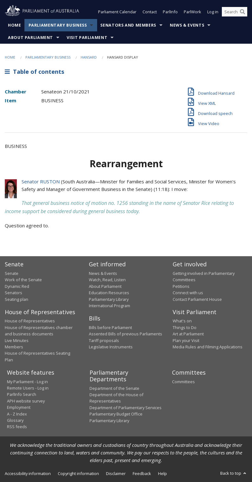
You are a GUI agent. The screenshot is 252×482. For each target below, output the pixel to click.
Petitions (181, 286)
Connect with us (188, 292)
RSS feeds (17, 426)
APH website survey (26, 401)
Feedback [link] (142, 473)
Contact (150, 12)
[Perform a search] (242, 12)
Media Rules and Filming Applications (207, 347)
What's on (182, 321)
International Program (109, 305)
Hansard (89, 57)
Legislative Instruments (111, 347)
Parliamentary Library (109, 299)
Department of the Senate (114, 388)
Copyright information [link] (78, 473)
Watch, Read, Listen (107, 279)
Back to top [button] (233, 473)
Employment (18, 407)
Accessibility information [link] (28, 473)
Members (14, 347)
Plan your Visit (186, 340)
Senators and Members (128, 25)
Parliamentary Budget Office (116, 414)
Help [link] (162, 473)
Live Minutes (17, 340)
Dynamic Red (17, 286)
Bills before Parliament (110, 327)
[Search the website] (234, 12)
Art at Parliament (188, 334)
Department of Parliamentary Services (126, 407)
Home (14, 25)
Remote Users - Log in (28, 388)
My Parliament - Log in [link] (27, 381)
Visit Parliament (87, 37)
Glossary (15, 420)
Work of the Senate (23, 279)
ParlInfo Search (21, 394)
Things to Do (184, 327)
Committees (183, 381)
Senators (13, 292)
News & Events (187, 25)
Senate (11, 273)
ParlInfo (170, 12)
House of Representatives (30, 321)
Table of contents (34, 72)
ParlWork (192, 12)
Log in (212, 12)
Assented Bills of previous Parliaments (125, 334)
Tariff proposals (104, 340)
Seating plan (16, 299)
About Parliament (30, 37)
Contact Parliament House (197, 299)
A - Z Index (17, 414)
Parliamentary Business (58, 25)
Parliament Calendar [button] (117, 12)
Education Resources (109, 292)
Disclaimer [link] (116, 473)
